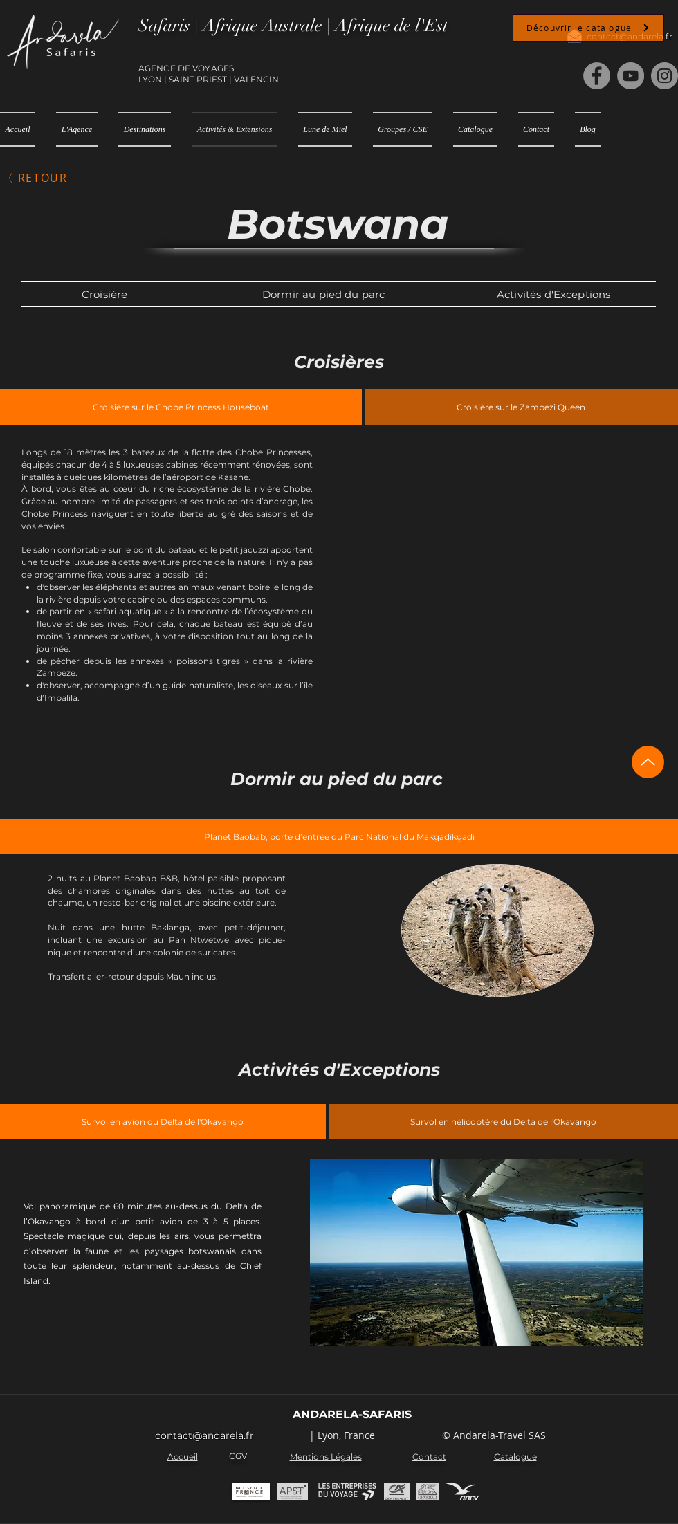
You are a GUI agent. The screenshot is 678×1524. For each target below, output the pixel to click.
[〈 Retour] (36, 178)
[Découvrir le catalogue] (588, 28)
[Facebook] (596, 75)
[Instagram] (664, 75)
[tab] (181, 407)
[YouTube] (630, 75)
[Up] (648, 762)
